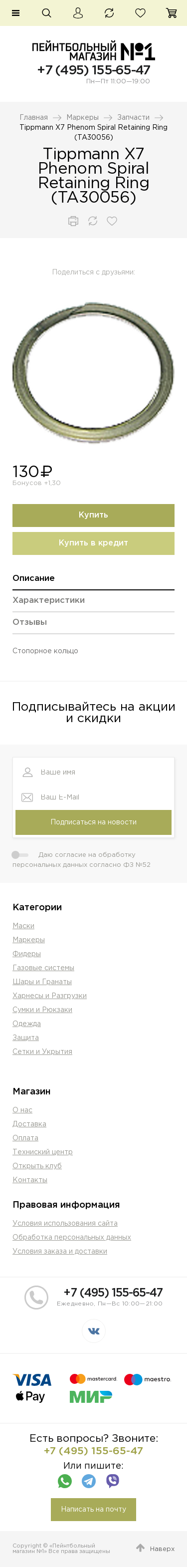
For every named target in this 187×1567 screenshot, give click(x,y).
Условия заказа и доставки (59, 1252)
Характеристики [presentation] (48, 600)
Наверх (162, 1549)
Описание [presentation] (33, 578)
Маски (23, 926)
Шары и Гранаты (42, 982)
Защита (25, 1038)
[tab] (93, 582)
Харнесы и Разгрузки (49, 996)
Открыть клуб (37, 1166)
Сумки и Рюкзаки (42, 1010)
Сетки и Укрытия (42, 1052)
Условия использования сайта (65, 1224)
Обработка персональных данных (71, 1238)
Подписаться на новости (93, 822)
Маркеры (82, 118)
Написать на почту (93, 1510)
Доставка (29, 1124)
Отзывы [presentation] (29, 622)
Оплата (25, 1138)
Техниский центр (42, 1152)
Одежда (26, 1024)
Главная (33, 118)
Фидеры (26, 954)
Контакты (29, 1180)
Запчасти (133, 118)
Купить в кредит (93, 543)
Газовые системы (43, 968)
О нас (22, 1110)
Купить (93, 515)
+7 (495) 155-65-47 (93, 70)
